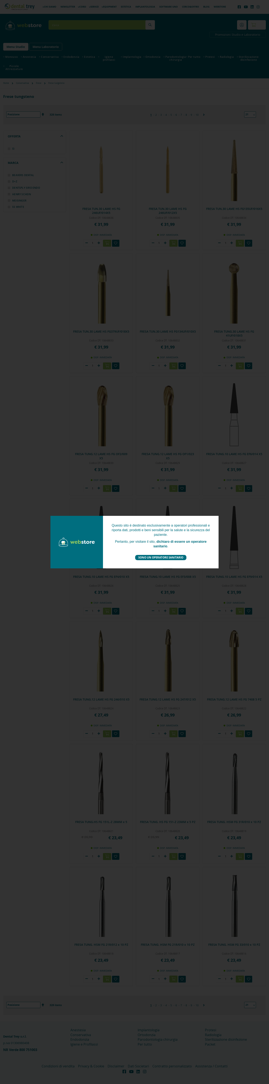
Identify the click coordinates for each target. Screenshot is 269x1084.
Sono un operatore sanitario (160, 557)
